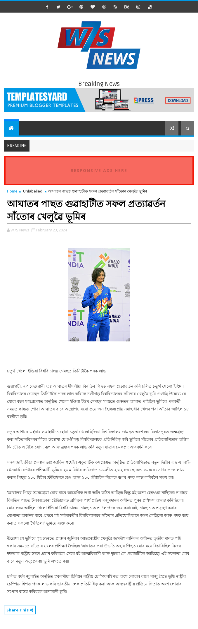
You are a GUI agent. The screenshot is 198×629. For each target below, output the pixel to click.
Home (12, 191)
